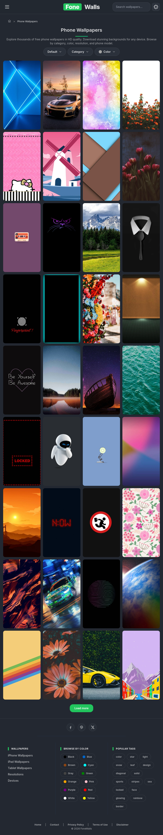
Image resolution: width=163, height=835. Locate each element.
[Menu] (7, 7)
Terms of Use (100, 824)
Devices (13, 780)
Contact (54, 824)
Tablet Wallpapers (20, 768)
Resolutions (15, 774)
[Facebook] (71, 727)
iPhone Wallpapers (20, 755)
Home (37, 824)
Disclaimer (122, 824)
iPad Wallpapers (18, 761)
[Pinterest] (82, 727)
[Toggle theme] (156, 7)
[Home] (9, 21)
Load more (82, 708)
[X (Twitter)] (93, 727)
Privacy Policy (76, 824)
